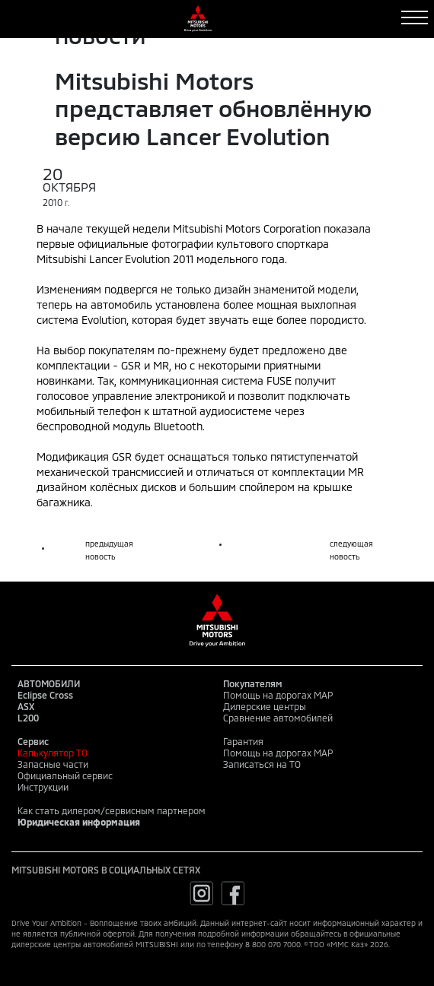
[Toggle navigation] (414, 17)
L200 (28, 717)
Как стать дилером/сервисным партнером (112, 810)
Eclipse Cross (45, 695)
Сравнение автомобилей (278, 717)
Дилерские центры (264, 706)
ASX (26, 706)
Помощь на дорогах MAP (278, 695)
